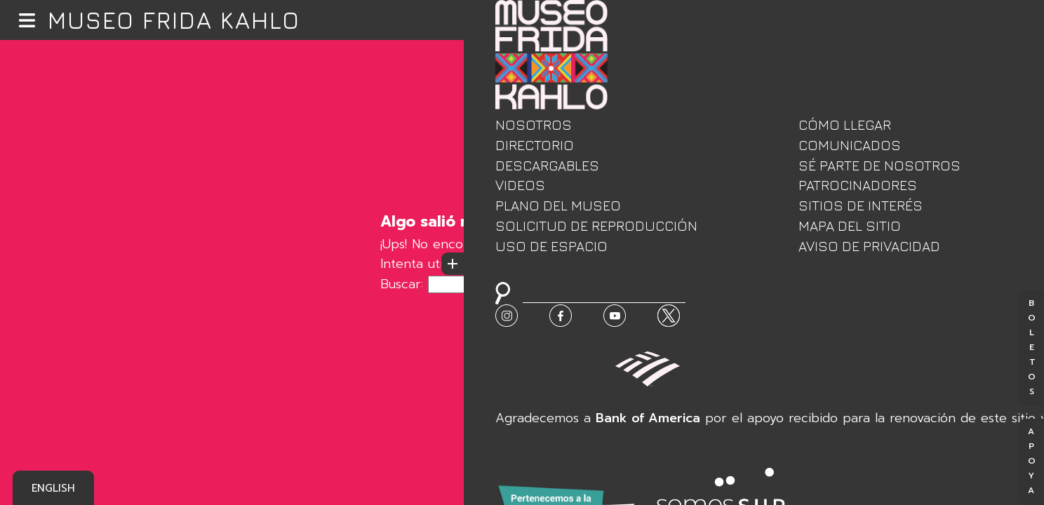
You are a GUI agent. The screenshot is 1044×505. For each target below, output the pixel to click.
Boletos (1031, 348)
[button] (27, 20)
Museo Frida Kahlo (174, 20)
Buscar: (401, 284)
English (53, 488)
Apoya (1031, 462)
